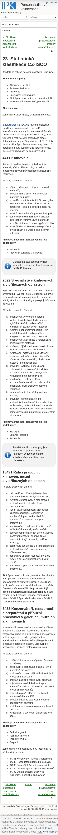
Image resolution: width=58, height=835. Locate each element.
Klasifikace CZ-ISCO (16, 125)
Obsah (28, 784)
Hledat (26, 17)
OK (40, 831)
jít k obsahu (51, 2)
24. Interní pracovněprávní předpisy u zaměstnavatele (46, 44)
